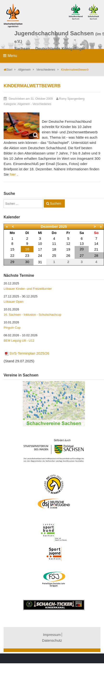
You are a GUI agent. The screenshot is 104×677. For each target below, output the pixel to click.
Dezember (49, 226)
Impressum (52, 635)
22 (12, 255)
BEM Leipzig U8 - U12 (19, 340)
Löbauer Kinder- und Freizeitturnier (28, 288)
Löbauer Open (13, 301)
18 (54, 249)
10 (40, 243)
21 (96, 249)
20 (82, 249)
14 (96, 243)
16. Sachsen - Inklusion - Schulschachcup (32, 314)
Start (9, 69)
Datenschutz (52, 640)
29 (12, 262)
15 (12, 249)
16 (27, 249)
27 (82, 255)
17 (40, 249)
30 (27, 262)
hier (13, 174)
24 (40, 255)
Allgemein (24, 69)
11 (54, 243)
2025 (63, 226)
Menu (10, 56)
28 (96, 255)
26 (68, 255)
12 (68, 243)
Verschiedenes (45, 69)
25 (54, 255)
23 (27, 255)
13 (82, 243)
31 (40, 262)
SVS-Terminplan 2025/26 (27, 353)
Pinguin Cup (12, 327)
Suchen (55, 203)
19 (68, 249)
